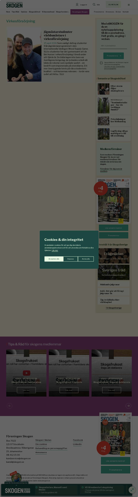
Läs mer (55, 250)
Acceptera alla (84, 258)
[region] (69, 248)
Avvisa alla (66, 258)
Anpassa (51, 258)
